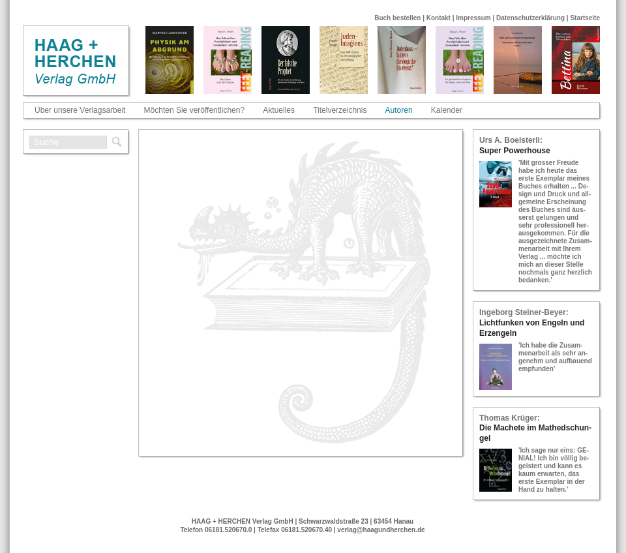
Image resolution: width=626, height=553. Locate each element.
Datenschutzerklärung (530, 18)
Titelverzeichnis (339, 110)
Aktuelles (279, 110)
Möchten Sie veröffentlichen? (194, 110)
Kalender (446, 110)
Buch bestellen (397, 18)
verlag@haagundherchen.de (381, 529)
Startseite (585, 18)
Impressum (473, 18)
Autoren (399, 110)
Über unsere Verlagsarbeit (80, 110)
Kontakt (438, 18)
